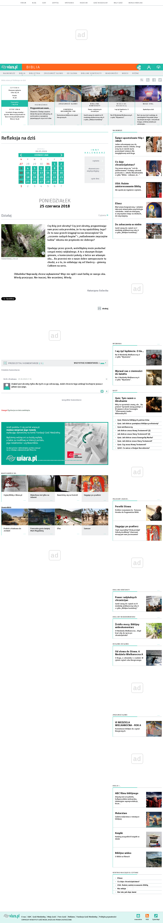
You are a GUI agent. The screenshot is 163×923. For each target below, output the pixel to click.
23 (61, 177)
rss (147, 80)
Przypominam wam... (40, 108)
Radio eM (84, 3)
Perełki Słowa (123, 506)
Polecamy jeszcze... (121, 499)
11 (27, 172)
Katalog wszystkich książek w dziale (127, 838)
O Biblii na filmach (122, 856)
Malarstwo (121, 813)
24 (21, 181)
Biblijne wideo (123, 853)
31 (48, 164)
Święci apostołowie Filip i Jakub (129, 139)
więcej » (14, 121)
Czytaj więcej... (41, 126)
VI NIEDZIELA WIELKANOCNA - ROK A (68, 111)
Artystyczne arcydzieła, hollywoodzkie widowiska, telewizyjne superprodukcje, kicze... (126, 800)
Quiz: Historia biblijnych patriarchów (133, 420)
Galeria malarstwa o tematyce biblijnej (127, 818)
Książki (119, 833)
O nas (23, 917)
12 (34, 172)
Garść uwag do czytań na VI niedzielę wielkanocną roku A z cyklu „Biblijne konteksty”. (94, 117)
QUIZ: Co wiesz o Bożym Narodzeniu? (133, 448)
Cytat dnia (14, 109)
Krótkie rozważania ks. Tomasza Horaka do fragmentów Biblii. (128, 511)
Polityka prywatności (107, 917)
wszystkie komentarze (72, 400)
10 (21, 172)
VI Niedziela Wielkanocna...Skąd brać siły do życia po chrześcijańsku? (128, 633)
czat (44, 3)
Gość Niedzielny (101, 3)
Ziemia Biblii (6, 507)
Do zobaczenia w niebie (128, 224)
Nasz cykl (148, 104)
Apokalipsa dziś (148, 109)
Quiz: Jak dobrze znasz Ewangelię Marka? (135, 437)
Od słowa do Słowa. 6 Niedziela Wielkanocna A (129, 653)
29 (34, 164)
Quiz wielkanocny (125, 427)
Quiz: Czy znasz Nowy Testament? (131, 444)
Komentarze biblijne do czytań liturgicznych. (127, 730)
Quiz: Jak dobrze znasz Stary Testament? (134, 441)
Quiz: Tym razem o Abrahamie (125, 399)
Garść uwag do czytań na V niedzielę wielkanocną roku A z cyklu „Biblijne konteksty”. (127, 230)
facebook (154, 80)
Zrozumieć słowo (68, 104)
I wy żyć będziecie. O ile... (121, 110)
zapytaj (55, 3)
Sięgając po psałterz (126, 526)
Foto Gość (62, 917)
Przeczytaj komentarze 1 (25, 363)
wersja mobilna (136, 3)
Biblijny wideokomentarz (124, 617)
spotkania (69, 3)
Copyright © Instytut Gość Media (34, 920)
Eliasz (118, 203)
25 (27, 181)
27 (21, 164)
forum (23, 3)
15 (54, 172)
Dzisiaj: (41, 150)
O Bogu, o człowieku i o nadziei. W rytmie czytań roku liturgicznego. (129, 659)
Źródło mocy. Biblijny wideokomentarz (127, 626)
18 (27, 177)
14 (48, 172)
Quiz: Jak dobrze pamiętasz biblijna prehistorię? (138, 423)
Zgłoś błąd (155, 915)
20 (41, 177)
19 (34, 177)
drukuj (105, 309)
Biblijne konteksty (94, 105)
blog (34, 3)
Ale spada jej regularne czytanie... (128, 190)
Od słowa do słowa (121, 644)
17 (21, 177)
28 (27, 164)
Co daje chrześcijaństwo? (125, 163)
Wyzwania (117, 344)
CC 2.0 (15, 259)
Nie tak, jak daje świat (126, 892)
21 (48, 177)
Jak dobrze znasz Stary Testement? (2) (133, 434)
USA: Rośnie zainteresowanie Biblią (128, 185)
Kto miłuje (121, 888)
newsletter (138, 915)
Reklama (71, 917)
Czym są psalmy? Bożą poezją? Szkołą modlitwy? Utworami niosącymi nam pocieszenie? (127, 532)
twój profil (149, 67)
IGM (29, 917)
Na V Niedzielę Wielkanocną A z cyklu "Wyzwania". (127, 378)
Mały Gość (118, 3)
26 (34, 181)
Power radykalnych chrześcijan (95, 110)
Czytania (103, 215)
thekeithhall (6, 259)
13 (41, 172)
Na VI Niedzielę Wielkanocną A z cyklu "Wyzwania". (127, 356)
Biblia (33, 67)
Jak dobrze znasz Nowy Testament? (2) (133, 430)
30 (41, 164)
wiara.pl (11, 67)
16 (61, 172)
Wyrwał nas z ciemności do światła (128, 372)
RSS (147, 915)
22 (54, 177)
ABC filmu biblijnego (126, 793)
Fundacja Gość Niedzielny (87, 917)
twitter (160, 80)
